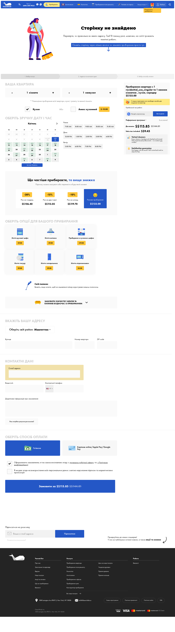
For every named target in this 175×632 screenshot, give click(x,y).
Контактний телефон (53, 396)
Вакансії (38, 605)
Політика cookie (147, 618)
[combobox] (49, 402)
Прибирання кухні (73, 601)
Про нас (38, 581)
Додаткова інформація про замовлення (21, 412)
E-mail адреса (14, 380)
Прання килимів (103, 593)
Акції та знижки (40, 597)
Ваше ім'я (9, 396)
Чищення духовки (104, 585)
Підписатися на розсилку (17, 544)
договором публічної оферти (83, 478)
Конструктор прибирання (75, 605)
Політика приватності (127, 618)
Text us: (28, 5)
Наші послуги (39, 593)
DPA (160, 618)
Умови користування (106, 618)
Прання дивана (103, 589)
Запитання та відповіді (42, 585)
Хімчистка (70, 589)
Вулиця (8, 351)
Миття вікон (71, 593)
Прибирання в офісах (74, 597)
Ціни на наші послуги (105, 581)
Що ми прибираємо (41, 601)
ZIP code (100, 351)
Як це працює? (163, 120)
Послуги (70, 576)
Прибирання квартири (74, 581)
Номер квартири (81, 351)
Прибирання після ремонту (76, 585)
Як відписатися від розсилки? (17, 558)
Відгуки (37, 589)
